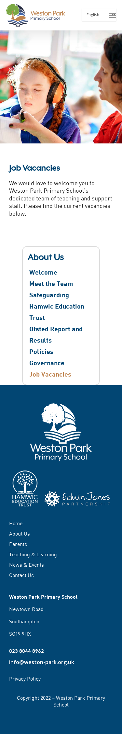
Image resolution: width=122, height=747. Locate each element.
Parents (18, 544)
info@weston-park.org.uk (41, 662)
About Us (19, 533)
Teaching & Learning (33, 554)
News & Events (26, 564)
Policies (41, 351)
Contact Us (21, 575)
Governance (46, 363)
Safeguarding (49, 295)
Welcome (43, 272)
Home (15, 523)
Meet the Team (51, 283)
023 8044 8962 (26, 651)
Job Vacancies (50, 374)
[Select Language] (99, 14)
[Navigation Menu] (112, 15)
